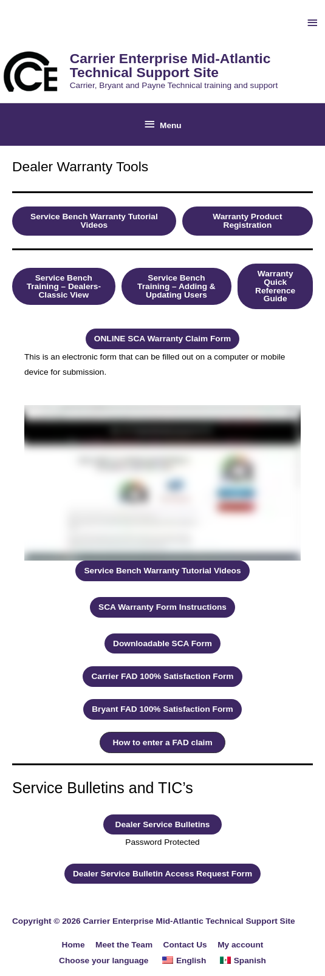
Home (73, 944)
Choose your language (103, 960)
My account (240, 944)
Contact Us (185, 944)
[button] (94, 220)
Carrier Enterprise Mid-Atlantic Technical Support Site (170, 65)
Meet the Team (123, 944)
